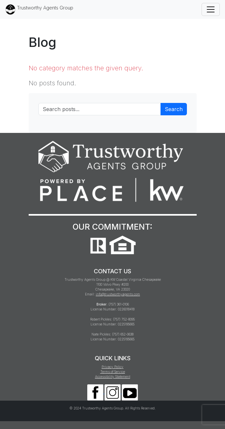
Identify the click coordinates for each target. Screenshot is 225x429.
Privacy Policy (112, 367)
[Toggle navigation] (211, 9)
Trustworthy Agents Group (39, 9)
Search (174, 109)
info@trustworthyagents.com (118, 294)
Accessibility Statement (112, 377)
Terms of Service (112, 372)
